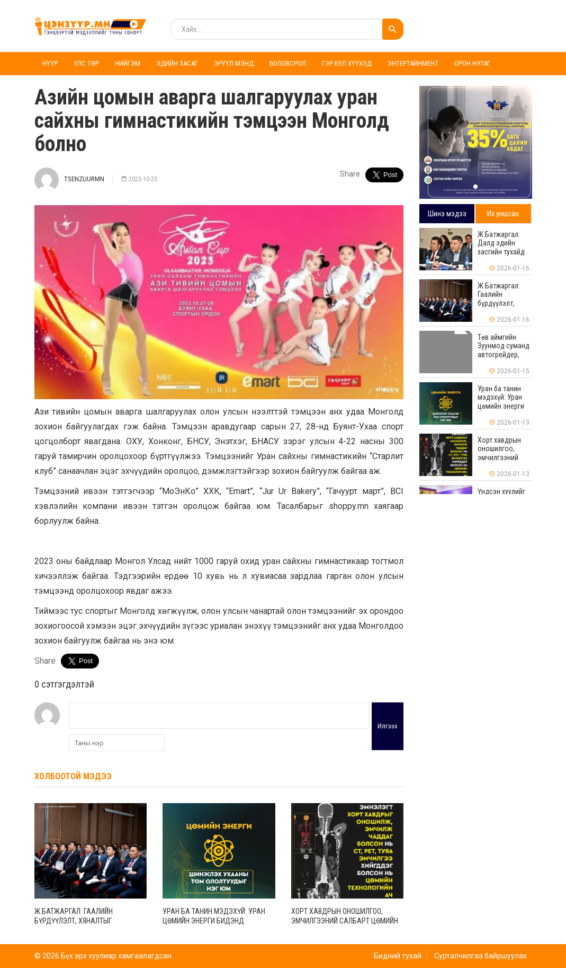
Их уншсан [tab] (503, 213)
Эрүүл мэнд (234, 63)
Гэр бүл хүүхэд (347, 63)
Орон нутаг (472, 63)
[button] (475, 186)
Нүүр (50, 63)
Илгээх (388, 726)
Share (350, 174)
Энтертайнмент (413, 63)
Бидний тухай (397, 956)
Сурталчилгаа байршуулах (480, 956)
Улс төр (86, 63)
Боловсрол (287, 63)
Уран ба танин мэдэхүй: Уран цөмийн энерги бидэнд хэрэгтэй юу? (214, 921)
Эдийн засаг (177, 63)
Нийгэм (127, 63)
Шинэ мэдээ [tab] (447, 213)
